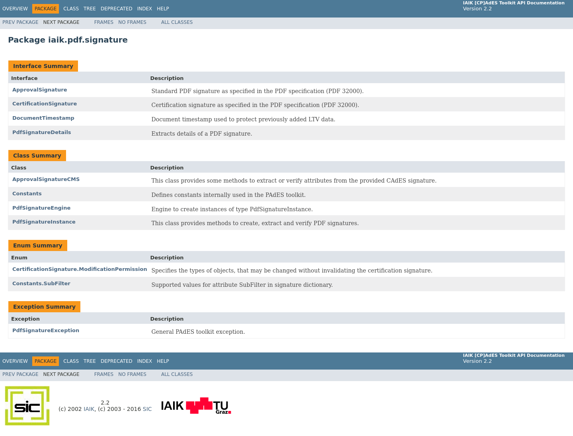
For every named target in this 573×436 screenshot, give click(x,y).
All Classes (177, 22)
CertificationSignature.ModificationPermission (79, 269)
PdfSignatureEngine (41, 208)
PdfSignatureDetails (41, 132)
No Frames (132, 22)
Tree (90, 9)
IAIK (89, 409)
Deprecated (117, 9)
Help (163, 9)
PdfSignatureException (45, 330)
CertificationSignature (44, 104)
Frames (104, 22)
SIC (147, 409)
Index (144, 9)
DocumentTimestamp (43, 118)
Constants (27, 194)
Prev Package (20, 22)
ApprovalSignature (39, 90)
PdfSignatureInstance (44, 222)
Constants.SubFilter (41, 283)
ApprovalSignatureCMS (46, 179)
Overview (15, 9)
